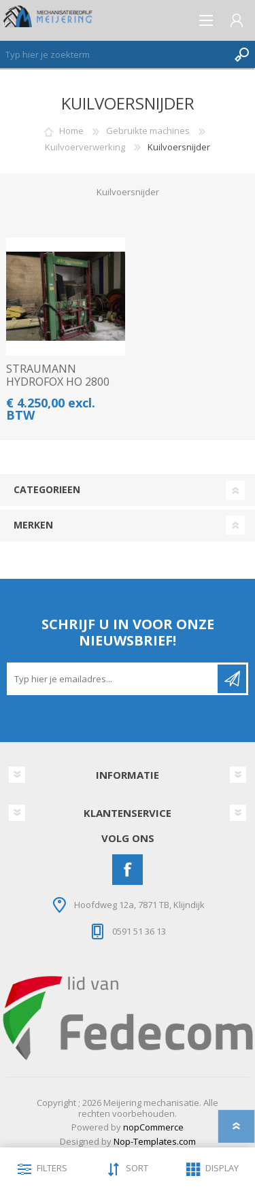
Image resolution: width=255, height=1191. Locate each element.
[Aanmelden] (113, 679)
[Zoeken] (114, 54)
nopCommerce (153, 1127)
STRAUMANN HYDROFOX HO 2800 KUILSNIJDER (57, 382)
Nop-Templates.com (155, 1141)
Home (71, 130)
